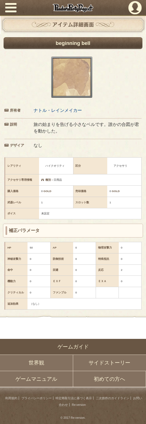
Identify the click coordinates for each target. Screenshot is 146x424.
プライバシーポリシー (36, 398)
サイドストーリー (109, 363)
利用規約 (11, 398)
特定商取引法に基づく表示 (74, 398)
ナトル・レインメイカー (58, 110)
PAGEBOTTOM (137, 414)
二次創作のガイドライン (112, 398)
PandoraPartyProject (73, 7)
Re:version (79, 404)
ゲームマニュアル (36, 379)
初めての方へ (109, 379)
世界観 (36, 363)
